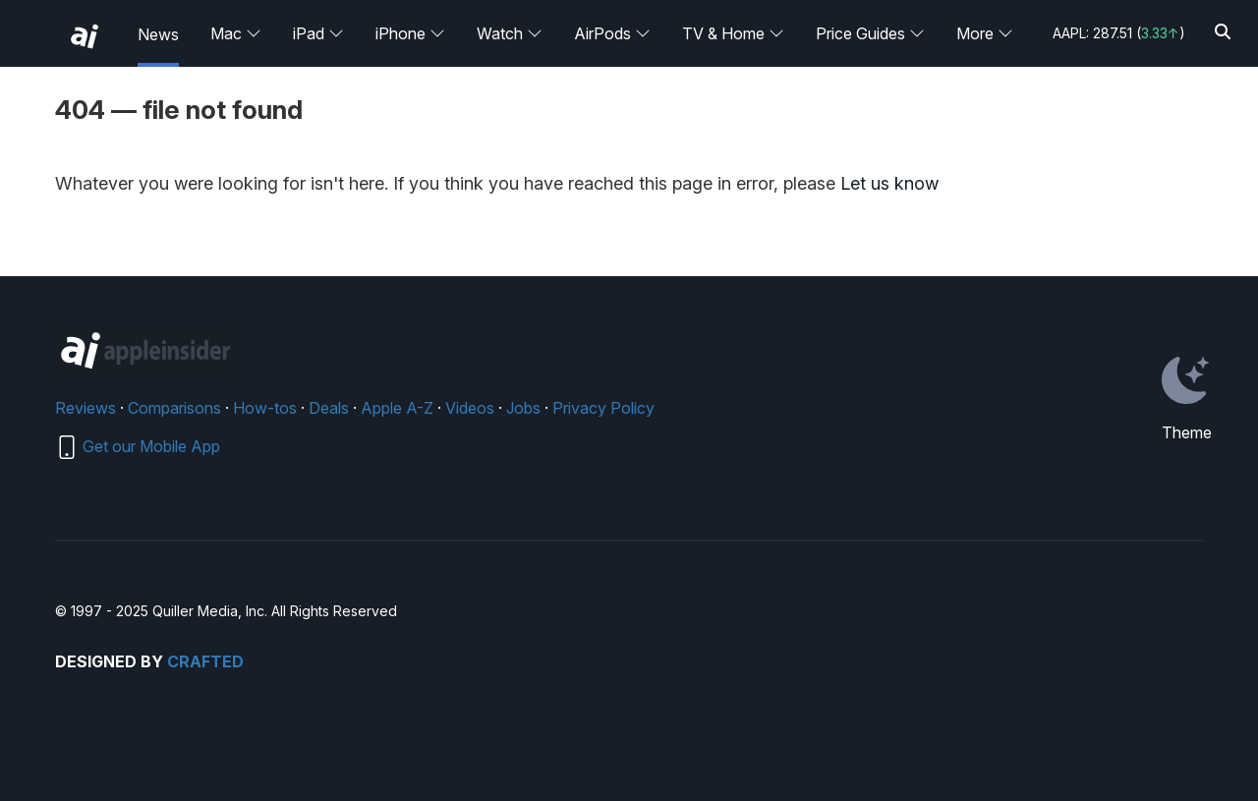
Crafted (205, 661)
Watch (510, 33)
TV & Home (733, 33)
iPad (318, 33)
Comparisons (174, 408)
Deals (329, 408)
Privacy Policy (603, 408)
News (158, 34)
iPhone (410, 33)
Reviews (85, 408)
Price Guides (870, 33)
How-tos (265, 408)
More (984, 33)
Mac (235, 33)
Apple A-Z (397, 408)
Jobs (523, 408)
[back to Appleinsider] (84, 36)
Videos (469, 408)
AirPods (612, 33)
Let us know (889, 183)
